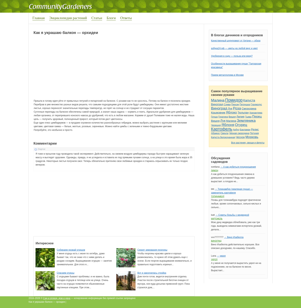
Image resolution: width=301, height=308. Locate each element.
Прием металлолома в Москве (227, 75)
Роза (237, 108)
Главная (38, 18)
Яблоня (227, 125)
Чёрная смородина (239, 133)
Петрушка (245, 104)
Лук (230, 108)
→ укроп (221, 255)
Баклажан (245, 129)
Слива (227, 104)
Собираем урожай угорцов (71, 250)
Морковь (251, 137)
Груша (214, 116)
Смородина (249, 108)
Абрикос (215, 133)
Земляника (246, 121)
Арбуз (236, 129)
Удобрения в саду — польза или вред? (231, 56)
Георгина (223, 116)
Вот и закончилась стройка (151, 273)
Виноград (217, 104)
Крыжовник (218, 112)
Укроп (214, 260)
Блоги (111, 18)
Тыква (248, 116)
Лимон (214, 171)
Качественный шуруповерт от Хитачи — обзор (235, 40)
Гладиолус (256, 104)
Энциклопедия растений (68, 18)
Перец (257, 116)
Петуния (254, 133)
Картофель (221, 129)
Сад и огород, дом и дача (56, 298)
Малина (217, 100)
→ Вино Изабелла (233, 237)
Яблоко (231, 112)
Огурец (241, 125)
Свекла (224, 133)
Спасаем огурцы (65, 273)
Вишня (232, 116)
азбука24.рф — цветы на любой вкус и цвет (234, 48)
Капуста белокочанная (223, 137)
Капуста (249, 100)
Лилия (241, 116)
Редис (255, 129)
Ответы (126, 18)
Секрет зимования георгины (152, 250)
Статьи (96, 18)
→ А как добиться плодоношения (238, 167)
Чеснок (240, 137)
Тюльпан (243, 112)
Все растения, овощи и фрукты (247, 142)
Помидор (234, 100)
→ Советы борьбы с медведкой (232, 215)
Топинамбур (217, 196)
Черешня (216, 125)
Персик (235, 104)
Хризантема (255, 112)
